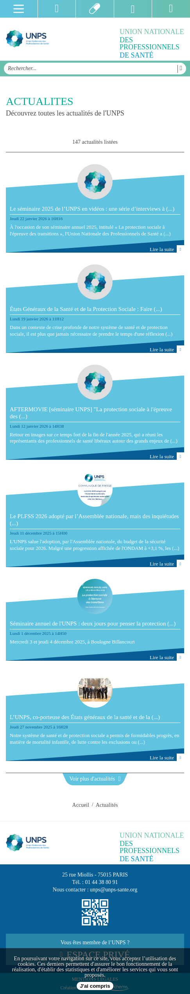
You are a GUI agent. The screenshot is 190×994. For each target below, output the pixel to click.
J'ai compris (95, 986)
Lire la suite (167, 249)
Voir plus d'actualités (94, 778)
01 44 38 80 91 (101, 882)
